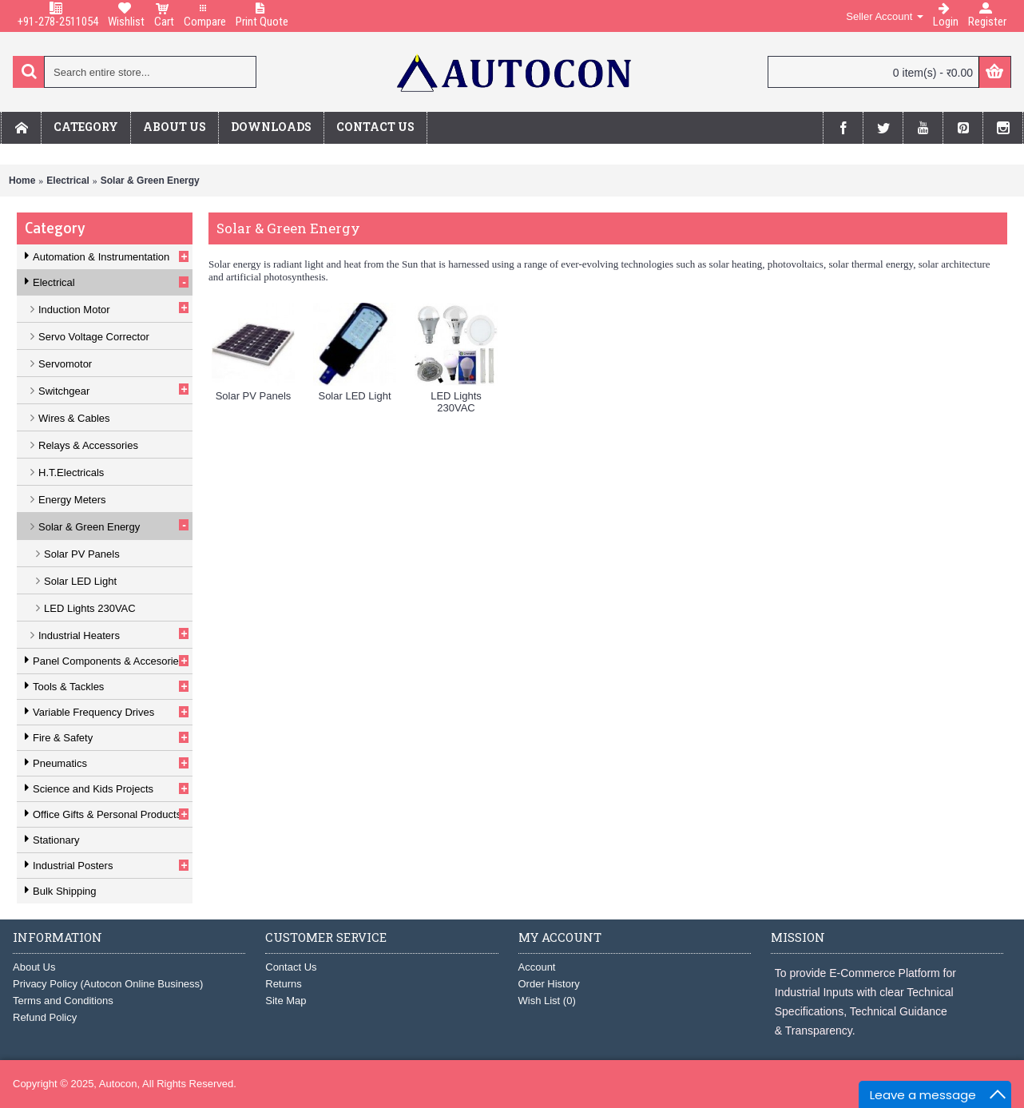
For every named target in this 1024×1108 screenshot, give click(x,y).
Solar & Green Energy (150, 180)
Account (537, 967)
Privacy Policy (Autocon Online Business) (108, 984)
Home (22, 180)
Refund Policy (45, 1017)
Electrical (67, 180)
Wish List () (547, 1001)
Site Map (285, 1001)
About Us (34, 967)
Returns (283, 984)
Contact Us (290, 967)
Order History (549, 984)
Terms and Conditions (63, 1001)
